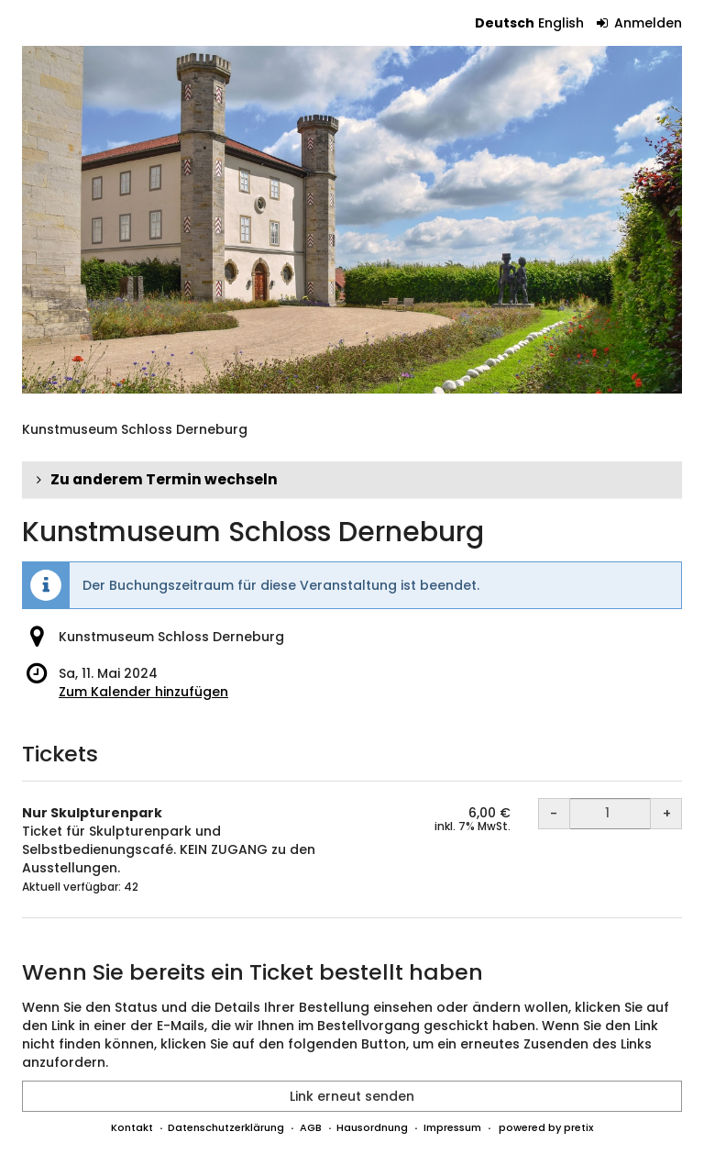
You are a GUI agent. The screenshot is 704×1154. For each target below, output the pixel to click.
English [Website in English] (561, 23)
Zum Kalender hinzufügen (143, 691)
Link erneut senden (352, 1096)
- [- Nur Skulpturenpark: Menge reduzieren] (553, 813)
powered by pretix (546, 1127)
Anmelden (640, 23)
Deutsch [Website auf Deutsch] (504, 23)
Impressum (452, 1127)
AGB (311, 1127)
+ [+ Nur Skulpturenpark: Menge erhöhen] (667, 813)
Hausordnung (372, 1127)
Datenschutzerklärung (226, 1127)
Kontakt (132, 1127)
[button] (352, 479)
